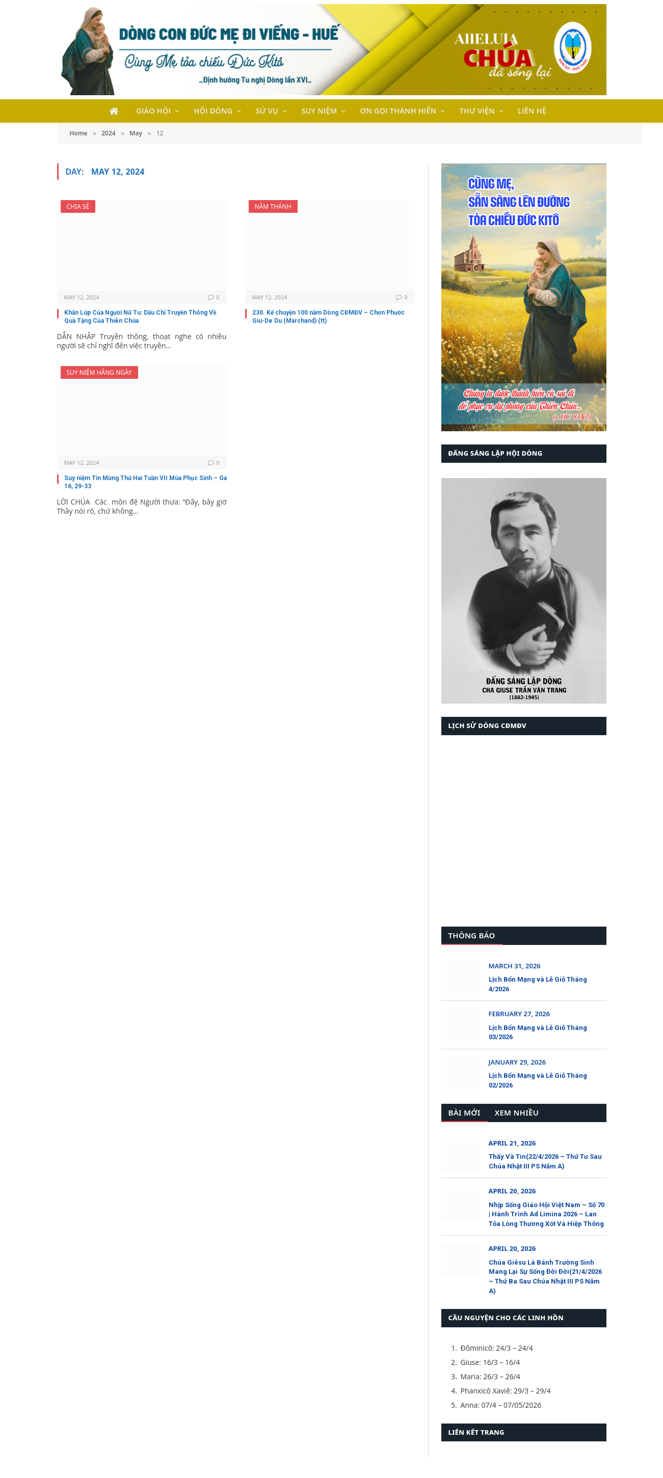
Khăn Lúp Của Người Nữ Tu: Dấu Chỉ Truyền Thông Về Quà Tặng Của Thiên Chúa (140, 316)
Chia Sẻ (78, 206)
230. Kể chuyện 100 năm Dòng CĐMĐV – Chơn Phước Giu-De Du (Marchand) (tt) (328, 316)
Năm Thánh (273, 206)
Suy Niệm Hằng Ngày (99, 372)
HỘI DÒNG (213, 111)
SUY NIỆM (319, 111)
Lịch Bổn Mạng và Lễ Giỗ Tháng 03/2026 (538, 1032)
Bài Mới (464, 1112)
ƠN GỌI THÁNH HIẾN (398, 111)
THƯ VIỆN (477, 111)
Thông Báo (471, 935)
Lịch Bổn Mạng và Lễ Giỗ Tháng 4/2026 (538, 984)
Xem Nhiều (517, 1112)
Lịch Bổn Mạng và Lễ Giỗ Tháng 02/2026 (538, 1080)
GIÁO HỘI (153, 111)
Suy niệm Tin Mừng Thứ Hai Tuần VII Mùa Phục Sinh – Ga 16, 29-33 (145, 482)
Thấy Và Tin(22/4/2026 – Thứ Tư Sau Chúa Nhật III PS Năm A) (545, 1161)
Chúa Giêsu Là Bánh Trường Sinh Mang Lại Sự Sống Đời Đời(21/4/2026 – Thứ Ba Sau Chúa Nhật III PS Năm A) (545, 1277)
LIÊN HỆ (532, 111)
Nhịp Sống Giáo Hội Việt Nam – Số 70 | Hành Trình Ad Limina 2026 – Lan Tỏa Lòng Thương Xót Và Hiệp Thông (546, 1214)
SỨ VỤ (267, 111)
